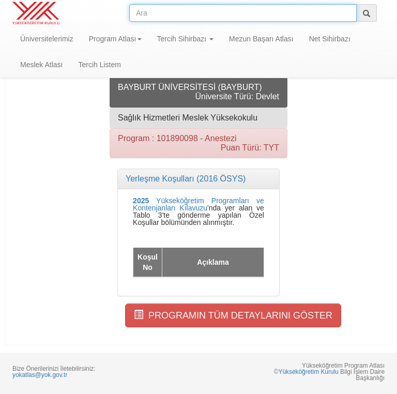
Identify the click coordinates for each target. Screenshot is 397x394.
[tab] (198, 179)
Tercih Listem (99, 64)
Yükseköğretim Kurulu (308, 371)
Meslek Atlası (41, 64)
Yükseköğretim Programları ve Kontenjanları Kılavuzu (198, 204)
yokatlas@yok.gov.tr (39, 374)
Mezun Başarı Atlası (261, 39)
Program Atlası (115, 39)
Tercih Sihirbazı (185, 39)
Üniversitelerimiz (46, 39)
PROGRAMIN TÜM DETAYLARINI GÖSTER (233, 315)
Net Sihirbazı (329, 39)
